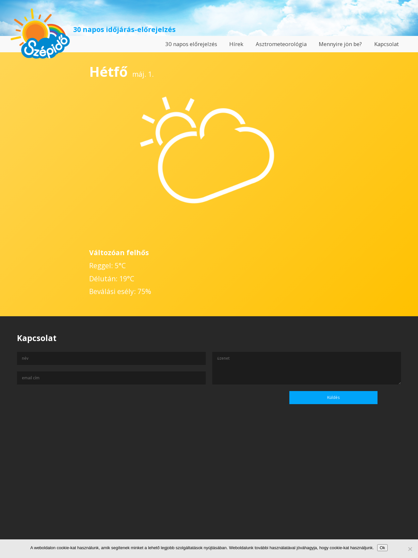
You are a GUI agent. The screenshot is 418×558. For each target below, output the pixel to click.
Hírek (236, 44)
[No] (410, 549)
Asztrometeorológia (281, 44)
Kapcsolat (386, 44)
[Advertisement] (209, 495)
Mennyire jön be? (340, 44)
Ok (382, 547)
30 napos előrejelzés (191, 44)
